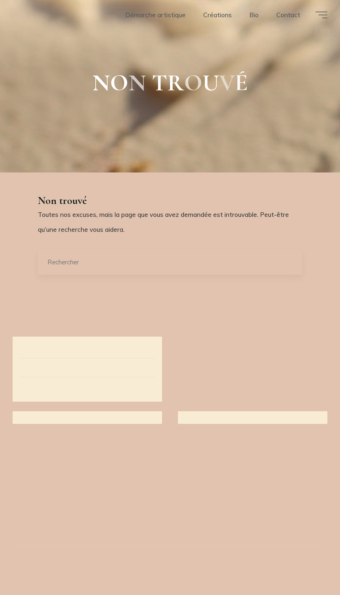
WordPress (204, 564)
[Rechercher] (289, 262)
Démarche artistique (48, 349)
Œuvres (30, 367)
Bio (23, 386)
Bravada (167, 564)
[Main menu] (321, 15)
